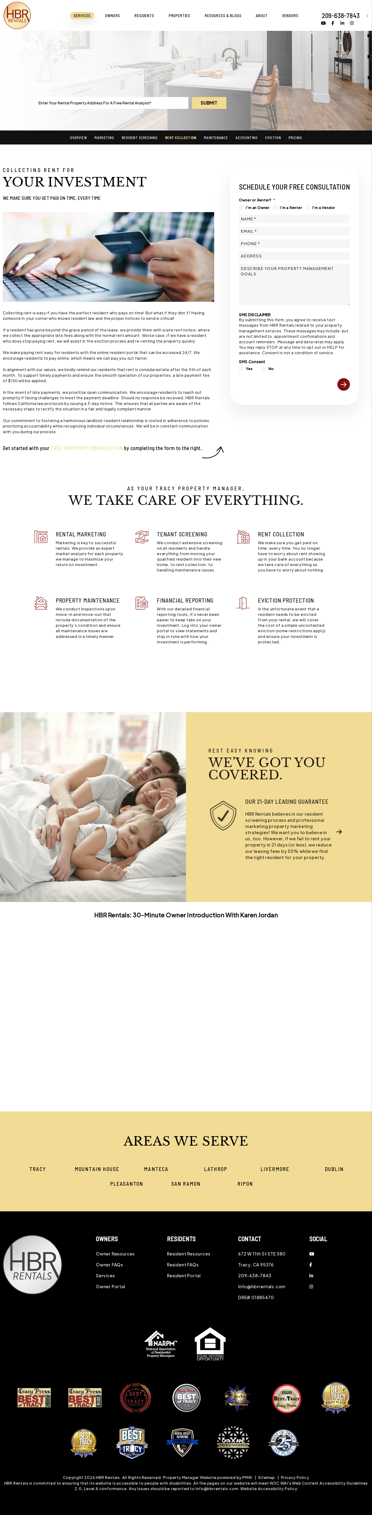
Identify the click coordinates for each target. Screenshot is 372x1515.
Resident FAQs (183, 1264)
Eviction (273, 137)
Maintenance (216, 137)
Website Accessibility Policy (268, 1488)
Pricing (295, 137)
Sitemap (266, 1477)
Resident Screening (140, 137)
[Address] (294, 255)
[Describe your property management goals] (294, 284)
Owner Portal (110, 1286)
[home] (17, 14)
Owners (112, 15)
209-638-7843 (341, 15)
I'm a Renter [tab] (291, 207)
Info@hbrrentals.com (261, 1286)
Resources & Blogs (223, 15)
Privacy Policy (295, 1477)
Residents (144, 15)
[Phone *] (294, 243)
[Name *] (294, 218)
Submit (209, 103)
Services (105, 1275)
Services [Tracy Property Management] (82, 15)
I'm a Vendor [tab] (323, 207)
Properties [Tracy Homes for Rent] (180, 15)
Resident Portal (184, 1275)
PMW (247, 1477)
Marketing (104, 137)
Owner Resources (115, 1253)
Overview (78, 137)
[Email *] (294, 231)
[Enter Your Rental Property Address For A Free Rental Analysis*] (112, 103)
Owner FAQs (109, 1264)
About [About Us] (261, 15)
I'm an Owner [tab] (258, 207)
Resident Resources (188, 1253)
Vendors (290, 15)
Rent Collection (180, 137)
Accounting (247, 137)
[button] (364, 15)
